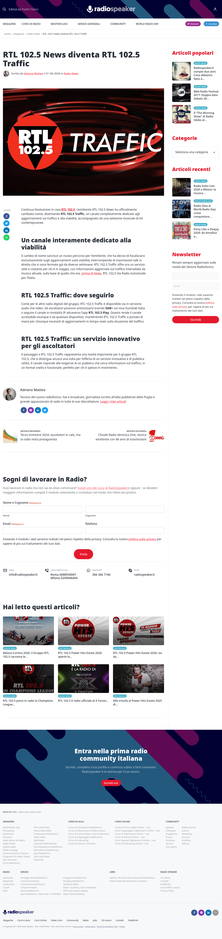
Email (13, 524)
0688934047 (67, 575)
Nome (6, 515)
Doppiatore (171, 833)
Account (186, 837)
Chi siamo (165, 877)
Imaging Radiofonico (73, 881)
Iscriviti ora (111, 783)
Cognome (90, 515)
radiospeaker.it (144, 575)
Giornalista (171, 846)
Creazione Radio (29, 887)
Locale (6, 887)
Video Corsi (56, 920)
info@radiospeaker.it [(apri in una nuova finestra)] (23, 575)
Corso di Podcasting (78, 840)
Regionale (8, 881)
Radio (85, 920)
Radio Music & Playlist (14, 840)
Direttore (186, 840)
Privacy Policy (167, 890)
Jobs (95, 920)
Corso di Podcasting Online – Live (131, 843)
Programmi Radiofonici (74, 877)
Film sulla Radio (42, 827)
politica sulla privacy (142, 539)
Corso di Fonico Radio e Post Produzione (88, 833)
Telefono (91, 524)
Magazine (9, 24)
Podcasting (8, 830)
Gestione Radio (70, 884)
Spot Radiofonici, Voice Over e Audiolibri (41, 893)
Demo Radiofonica (30, 890)
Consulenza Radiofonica (33, 884)
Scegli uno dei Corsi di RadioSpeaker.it (104, 488)
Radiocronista (189, 827)
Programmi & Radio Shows (16, 856)
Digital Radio (9, 846)
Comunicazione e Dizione (15, 853)
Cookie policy (90, 926)
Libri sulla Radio (42, 856)
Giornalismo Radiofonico (46, 850)
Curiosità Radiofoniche (45, 843)
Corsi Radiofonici (11, 862)
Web (5, 890)
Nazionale (8, 877)
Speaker (170, 827)
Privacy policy (78, 926)
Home (7, 33)
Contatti (164, 881)
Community (118, 24)
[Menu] (215, 9)
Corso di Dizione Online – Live (130, 837)
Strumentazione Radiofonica (48, 846)
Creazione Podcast (30, 881)
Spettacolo (64, 648)
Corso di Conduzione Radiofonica (85, 827)
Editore (185, 843)
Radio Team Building (73, 893)
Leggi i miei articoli (113, 402)
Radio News (33, 33)
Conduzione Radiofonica (46, 833)
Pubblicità (165, 884)
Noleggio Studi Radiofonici (34, 877)
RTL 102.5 (68, 210)
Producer (170, 840)
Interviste (38, 859)
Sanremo (7, 837)
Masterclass (59, 24)
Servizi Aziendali (89, 24)
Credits (122, 926)
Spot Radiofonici (42, 853)
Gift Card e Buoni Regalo (75, 890)
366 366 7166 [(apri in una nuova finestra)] (101, 575)
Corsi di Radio (31, 24)
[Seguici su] (215, 913)
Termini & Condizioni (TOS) (107, 926)
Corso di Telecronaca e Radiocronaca (86, 830)
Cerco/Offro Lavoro (170, 887)
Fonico (169, 837)
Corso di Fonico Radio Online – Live (132, 827)
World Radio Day (147, 24)
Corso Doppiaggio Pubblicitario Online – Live (137, 830)
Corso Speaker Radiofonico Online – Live (135, 840)
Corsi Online (40, 920)
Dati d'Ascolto (10, 859)
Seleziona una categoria (195, 152)
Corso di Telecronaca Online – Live (132, 833)
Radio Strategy (10, 850)
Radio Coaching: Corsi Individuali (79, 887)
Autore (185, 830)
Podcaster (171, 830)
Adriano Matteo (33, 73)
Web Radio (39, 840)
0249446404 (69, 578)
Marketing (187, 833)
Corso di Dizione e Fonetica (82, 843)
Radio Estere (9, 843)
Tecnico (169, 843)
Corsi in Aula (23, 920)
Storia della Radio (42, 830)
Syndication (9, 884)
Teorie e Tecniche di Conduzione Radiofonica (132, 877)
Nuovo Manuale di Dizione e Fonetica (128, 881)
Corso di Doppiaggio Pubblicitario (85, 837)
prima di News (91, 273)
